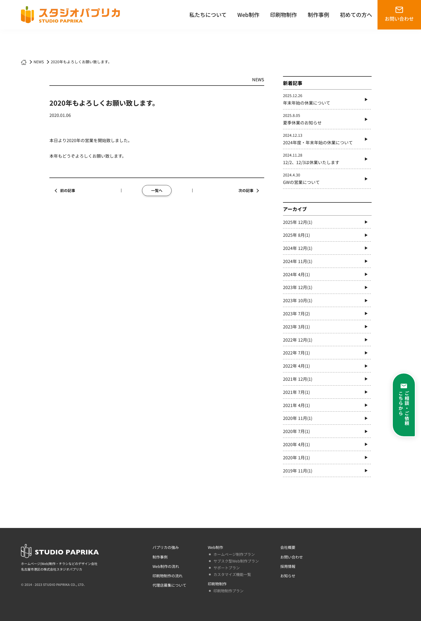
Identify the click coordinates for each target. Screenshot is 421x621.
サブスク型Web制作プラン (236, 561)
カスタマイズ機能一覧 (232, 574)
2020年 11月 (297, 418)
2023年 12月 (297, 287)
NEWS (39, 61)
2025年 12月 (297, 222)
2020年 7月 (296, 431)
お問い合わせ (399, 18)
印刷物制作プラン (228, 590)
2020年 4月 (296, 444)
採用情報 (287, 566)
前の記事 (67, 190)
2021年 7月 (296, 392)
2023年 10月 (297, 300)
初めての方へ (356, 15)
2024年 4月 (296, 274)
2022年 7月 (296, 352)
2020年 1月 (296, 457)
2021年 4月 (296, 405)
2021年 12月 (297, 379)
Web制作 (248, 15)
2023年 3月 (296, 326)
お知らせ (287, 575)
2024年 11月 (297, 261)
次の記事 (245, 190)
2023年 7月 (296, 313)
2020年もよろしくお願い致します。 (81, 61)
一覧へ (156, 190)
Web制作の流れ (166, 566)
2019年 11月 (297, 470)
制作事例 (318, 15)
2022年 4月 (296, 366)
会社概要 (287, 547)
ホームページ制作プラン (234, 554)
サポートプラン (226, 567)
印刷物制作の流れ (168, 575)
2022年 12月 (297, 340)
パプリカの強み (166, 547)
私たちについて (208, 15)
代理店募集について (169, 585)
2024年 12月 (297, 248)
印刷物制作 (283, 15)
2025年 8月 (296, 235)
